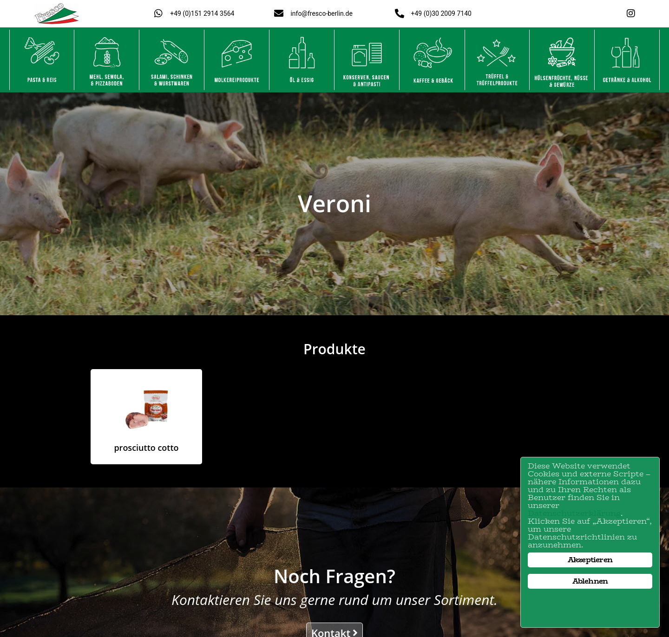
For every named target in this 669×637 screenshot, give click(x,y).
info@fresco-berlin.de (321, 13)
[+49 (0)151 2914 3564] (158, 13)
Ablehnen (590, 581)
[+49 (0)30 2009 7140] (399, 13)
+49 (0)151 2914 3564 (202, 13)
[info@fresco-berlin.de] (278, 13)
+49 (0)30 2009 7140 (441, 13)
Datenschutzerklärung (574, 513)
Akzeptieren (590, 560)
